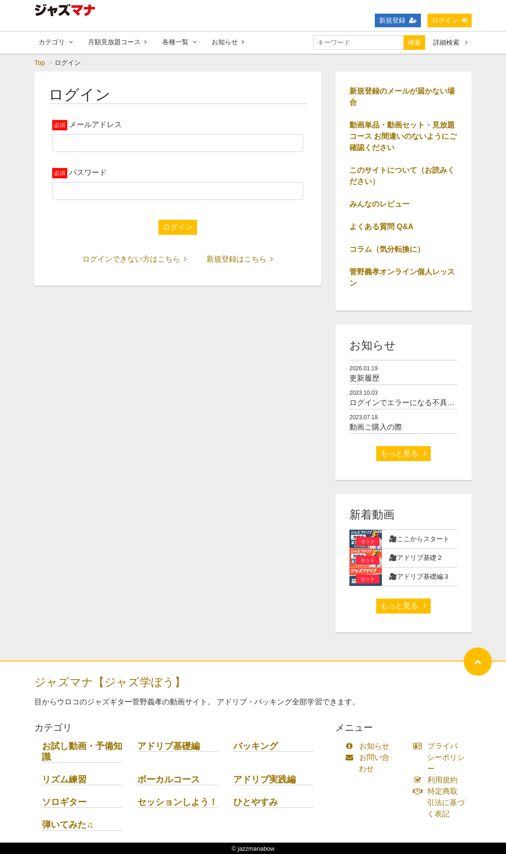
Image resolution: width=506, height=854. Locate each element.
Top (39, 62)
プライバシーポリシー (441, 757)
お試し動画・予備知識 (82, 751)
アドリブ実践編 (264, 779)
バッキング (255, 746)
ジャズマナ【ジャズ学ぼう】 (110, 682)
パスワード (88, 172)
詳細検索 (450, 42)
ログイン (449, 20)
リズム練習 (64, 779)
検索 (414, 42)
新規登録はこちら (239, 259)
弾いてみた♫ (67, 825)
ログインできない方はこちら (134, 259)
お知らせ (228, 42)
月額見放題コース (117, 42)
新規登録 (398, 20)
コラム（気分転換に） (387, 249)
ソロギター (64, 802)
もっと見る (403, 453)
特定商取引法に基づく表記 (441, 802)
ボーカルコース (168, 779)
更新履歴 (364, 378)
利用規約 (438, 780)
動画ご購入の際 (375, 427)
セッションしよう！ (177, 802)
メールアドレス (95, 124)
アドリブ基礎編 (168, 746)
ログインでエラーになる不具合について (417, 403)
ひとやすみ (255, 802)
